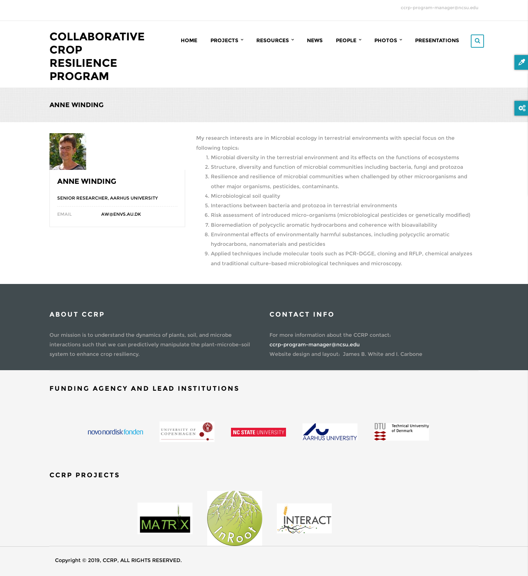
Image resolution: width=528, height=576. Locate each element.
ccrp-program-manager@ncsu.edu (439, 7)
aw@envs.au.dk (121, 214)
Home (189, 40)
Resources (275, 40)
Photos (388, 40)
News (315, 40)
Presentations (437, 40)
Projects (226, 40)
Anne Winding (86, 181)
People (348, 40)
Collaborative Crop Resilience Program (97, 56)
